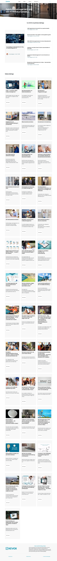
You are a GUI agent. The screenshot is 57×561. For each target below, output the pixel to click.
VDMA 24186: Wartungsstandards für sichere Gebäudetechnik (39, 41)
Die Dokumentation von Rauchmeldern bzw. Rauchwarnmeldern (28, 156)
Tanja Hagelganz (12, 54)
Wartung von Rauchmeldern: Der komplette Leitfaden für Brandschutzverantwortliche (44, 156)
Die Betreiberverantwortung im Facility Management (28, 189)
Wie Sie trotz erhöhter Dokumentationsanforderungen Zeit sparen (28, 456)
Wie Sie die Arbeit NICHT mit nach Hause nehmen (28, 356)
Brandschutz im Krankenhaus (44, 124)
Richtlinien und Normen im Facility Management (28, 221)
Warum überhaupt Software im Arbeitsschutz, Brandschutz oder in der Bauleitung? (44, 389)
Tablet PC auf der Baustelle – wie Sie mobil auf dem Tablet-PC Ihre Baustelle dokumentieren (28, 422)
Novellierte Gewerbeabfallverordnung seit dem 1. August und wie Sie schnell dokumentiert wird (12, 356)
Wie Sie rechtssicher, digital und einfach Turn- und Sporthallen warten (28, 285)
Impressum (10, 556)
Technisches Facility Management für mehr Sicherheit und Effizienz (38, 55)
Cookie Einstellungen (46, 556)
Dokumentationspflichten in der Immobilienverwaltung (44, 285)
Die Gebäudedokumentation (12, 221)
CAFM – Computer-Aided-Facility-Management (12, 92)
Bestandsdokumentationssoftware (12, 189)
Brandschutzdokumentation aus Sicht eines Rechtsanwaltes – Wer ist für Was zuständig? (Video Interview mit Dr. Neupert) (44, 356)
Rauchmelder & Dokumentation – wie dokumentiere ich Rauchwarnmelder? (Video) (12, 422)
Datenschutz (28, 556)
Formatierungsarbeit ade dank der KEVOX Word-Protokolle (12, 285)
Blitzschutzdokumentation (28, 124)
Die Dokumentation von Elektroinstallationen (28, 92)
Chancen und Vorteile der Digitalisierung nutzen (12, 389)
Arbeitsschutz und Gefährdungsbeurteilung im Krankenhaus (12, 124)
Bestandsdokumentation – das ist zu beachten (44, 221)
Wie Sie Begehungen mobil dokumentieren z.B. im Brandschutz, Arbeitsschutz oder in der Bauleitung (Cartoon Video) (44, 422)
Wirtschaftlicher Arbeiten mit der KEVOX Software (12, 456)
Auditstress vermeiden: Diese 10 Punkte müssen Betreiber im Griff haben (38, 48)
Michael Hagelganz (30, 49)
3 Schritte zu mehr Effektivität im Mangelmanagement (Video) (44, 456)
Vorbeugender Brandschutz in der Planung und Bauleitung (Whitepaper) (28, 490)
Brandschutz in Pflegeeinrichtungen (44, 92)
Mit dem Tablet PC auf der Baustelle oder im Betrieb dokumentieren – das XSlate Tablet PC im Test (44, 490)
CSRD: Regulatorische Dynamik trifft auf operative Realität (38, 28)
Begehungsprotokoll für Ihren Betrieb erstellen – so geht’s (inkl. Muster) (12, 253)
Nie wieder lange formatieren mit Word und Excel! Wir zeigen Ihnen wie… (28, 320)
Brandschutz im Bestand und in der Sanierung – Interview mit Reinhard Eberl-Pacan (28, 389)
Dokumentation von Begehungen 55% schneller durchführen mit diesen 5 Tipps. (12, 523)
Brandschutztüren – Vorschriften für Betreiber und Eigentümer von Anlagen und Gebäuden (44, 189)
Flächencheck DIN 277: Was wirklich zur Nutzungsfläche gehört (39, 34)
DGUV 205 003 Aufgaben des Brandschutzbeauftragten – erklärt (28, 253)
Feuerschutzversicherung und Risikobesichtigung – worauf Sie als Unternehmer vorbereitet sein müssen (12, 320)
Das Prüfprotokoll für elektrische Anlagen (12, 156)
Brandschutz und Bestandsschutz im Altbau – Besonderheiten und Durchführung (39, 63)
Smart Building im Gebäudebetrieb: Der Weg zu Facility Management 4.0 (14, 47)
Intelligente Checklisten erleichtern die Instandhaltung (44, 253)
